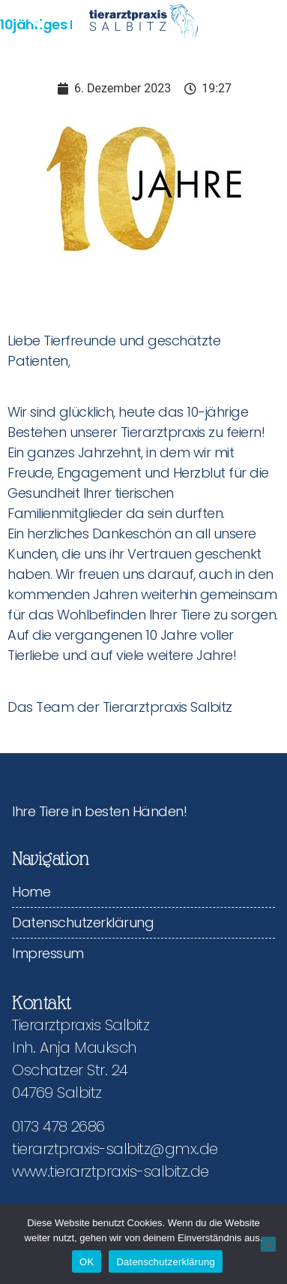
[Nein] (268, 1244)
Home (31, 891)
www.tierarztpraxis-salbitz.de (110, 1171)
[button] (251, 20)
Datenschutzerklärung (83, 922)
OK (86, 1261)
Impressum (48, 953)
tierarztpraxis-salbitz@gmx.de (115, 1148)
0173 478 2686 (58, 1126)
